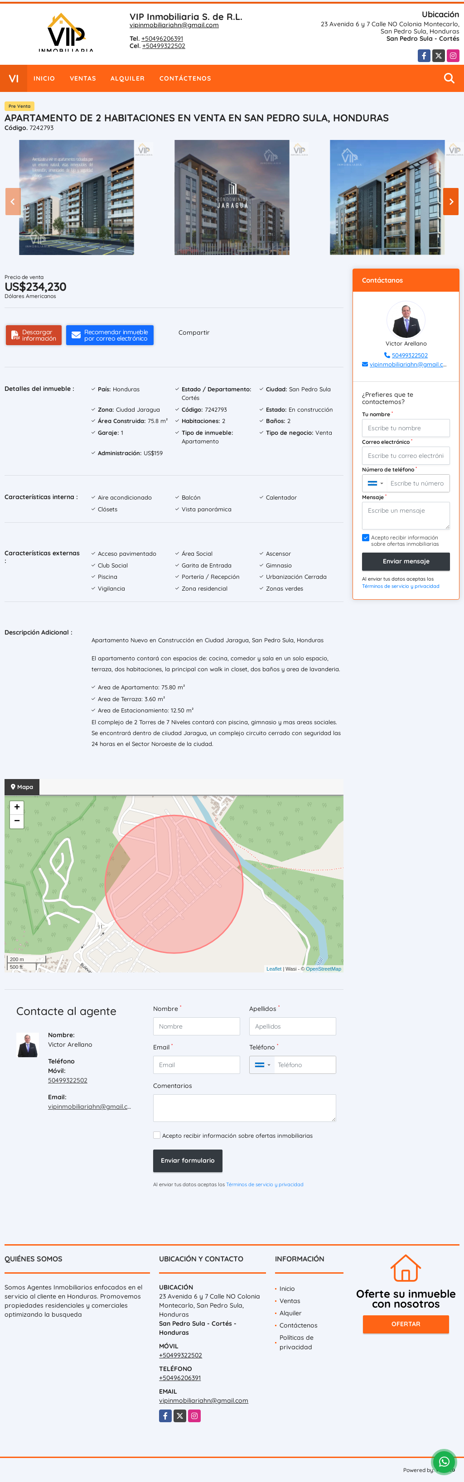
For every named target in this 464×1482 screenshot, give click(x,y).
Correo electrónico (387, 441)
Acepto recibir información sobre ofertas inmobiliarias (237, 1135)
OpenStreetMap (323, 969)
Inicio (44, 78)
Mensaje (374, 496)
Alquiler (128, 78)
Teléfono (263, 1047)
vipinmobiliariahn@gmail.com (174, 25)
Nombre (167, 1008)
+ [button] (17, 808)
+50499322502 (163, 46)
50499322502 (67, 1080)
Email (163, 1047)
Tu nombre (377, 414)
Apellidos (264, 1008)
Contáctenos (185, 78)
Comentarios (172, 1086)
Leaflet (273, 969)
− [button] (17, 821)
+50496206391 (162, 38)
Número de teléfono (389, 469)
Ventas (83, 78)
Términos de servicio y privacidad (265, 1184)
